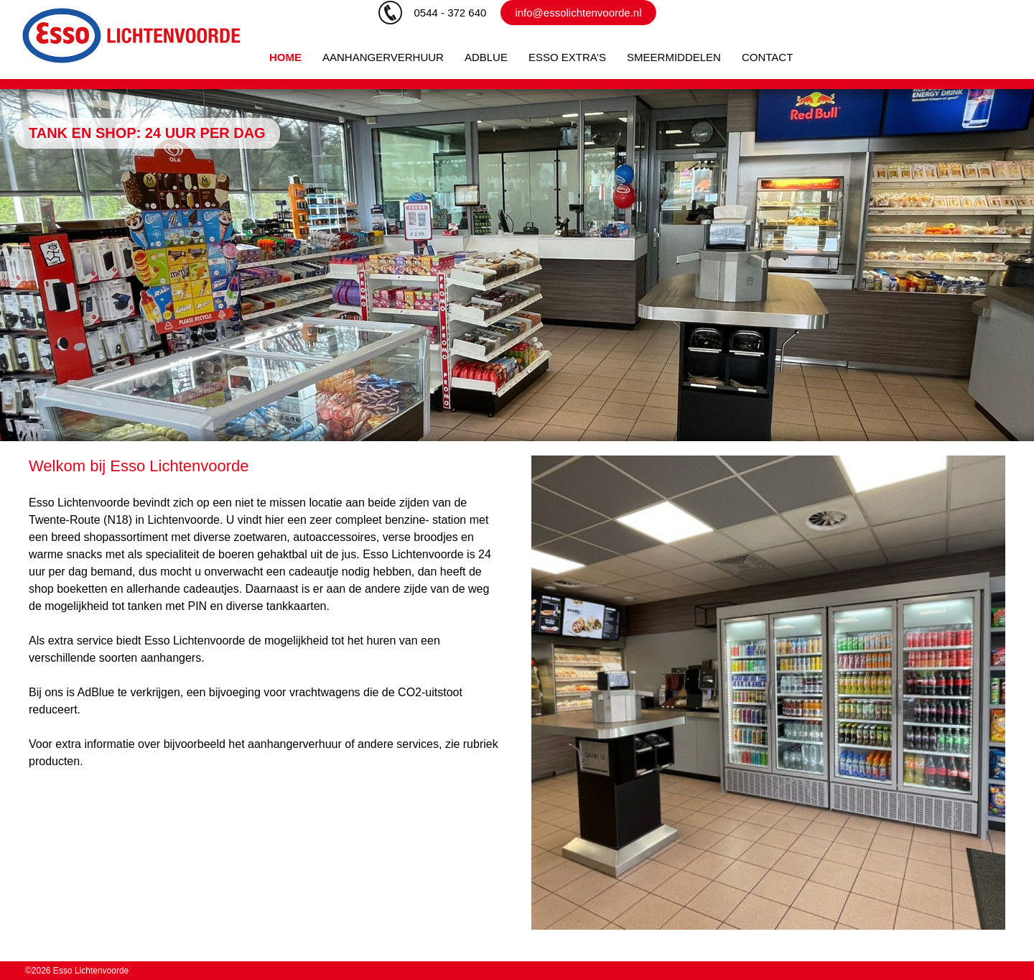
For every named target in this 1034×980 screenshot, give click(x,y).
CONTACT (767, 57)
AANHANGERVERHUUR (383, 57)
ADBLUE (486, 57)
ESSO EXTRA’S (567, 57)
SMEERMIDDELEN (674, 57)
